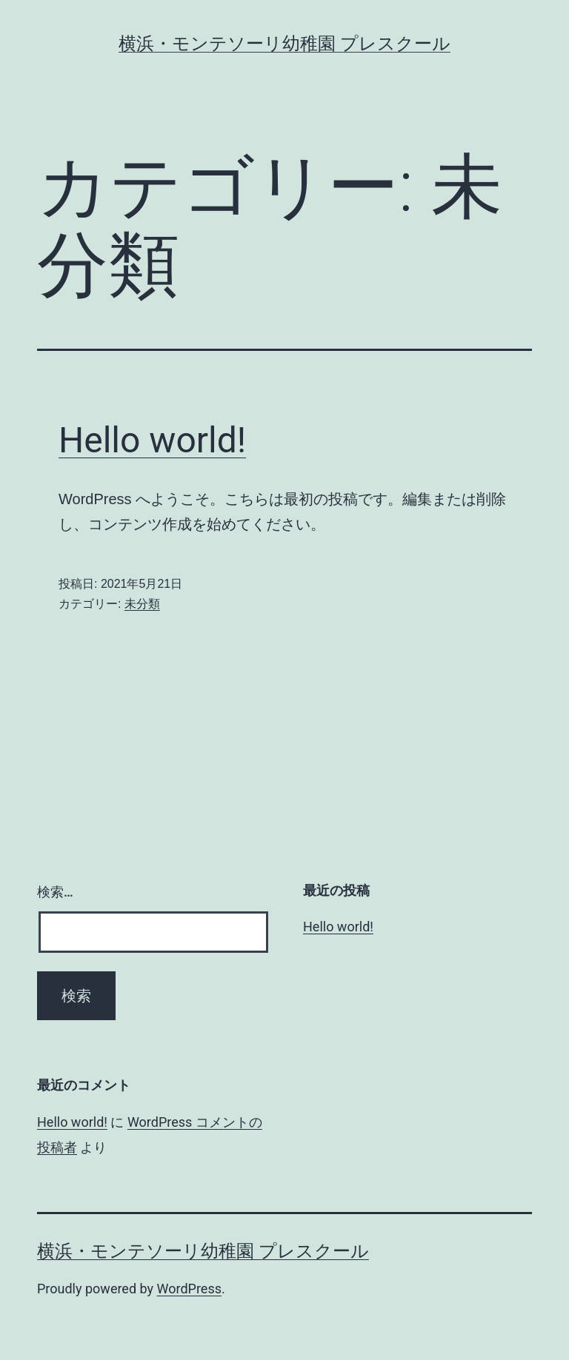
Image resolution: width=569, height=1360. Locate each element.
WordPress (189, 1288)
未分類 (142, 603)
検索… (55, 892)
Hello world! (152, 440)
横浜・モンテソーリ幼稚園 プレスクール (284, 43)
